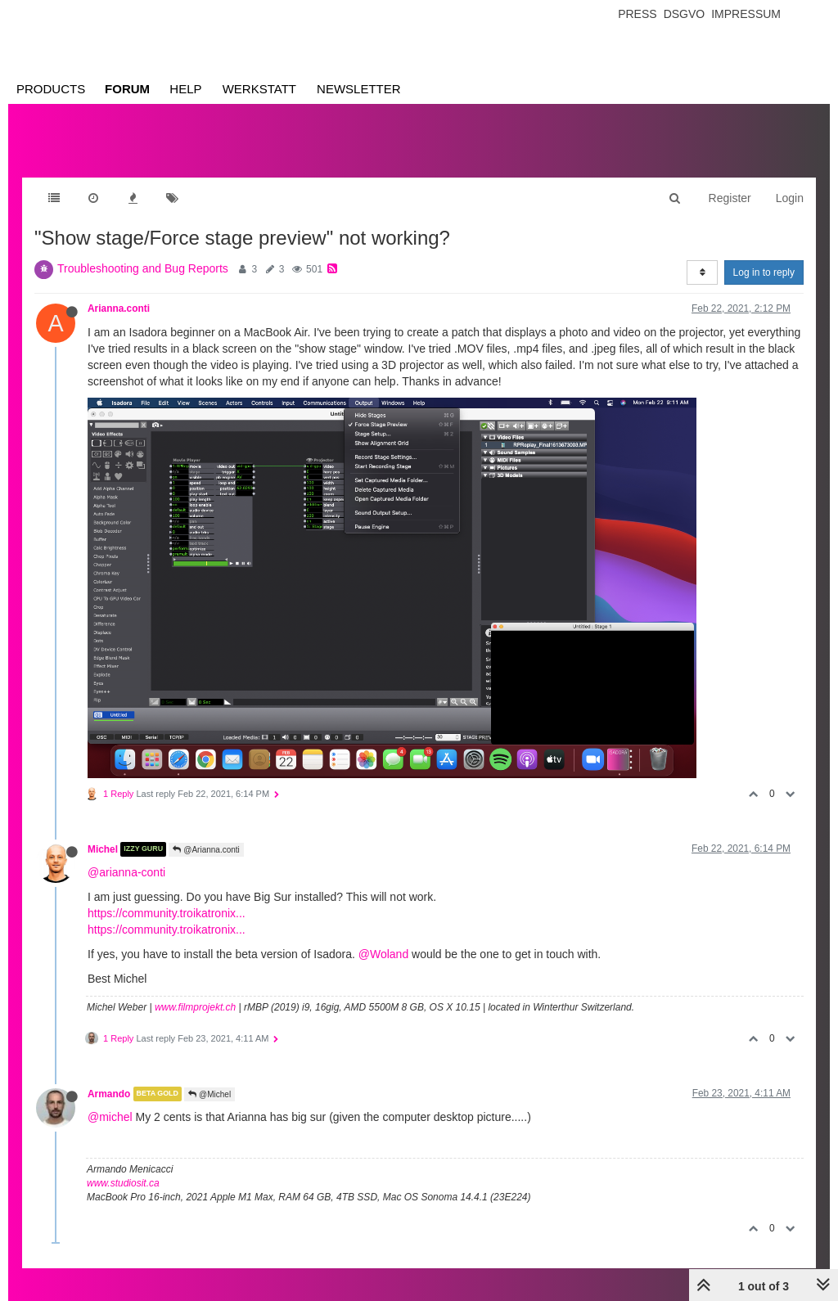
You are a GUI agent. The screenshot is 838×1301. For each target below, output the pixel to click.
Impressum (746, 13)
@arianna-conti (126, 872)
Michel (103, 849)
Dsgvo (684, 13)
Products (50, 89)
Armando (109, 1094)
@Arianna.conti (206, 849)
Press (637, 13)
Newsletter (359, 89)
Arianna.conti (119, 308)
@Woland (383, 954)
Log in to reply (764, 272)
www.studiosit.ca (123, 1183)
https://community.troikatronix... (167, 913)
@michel (110, 1116)
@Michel (209, 1094)
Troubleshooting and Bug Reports (142, 268)
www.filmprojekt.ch (195, 1007)
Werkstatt (259, 89)
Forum (127, 89)
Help (185, 89)
